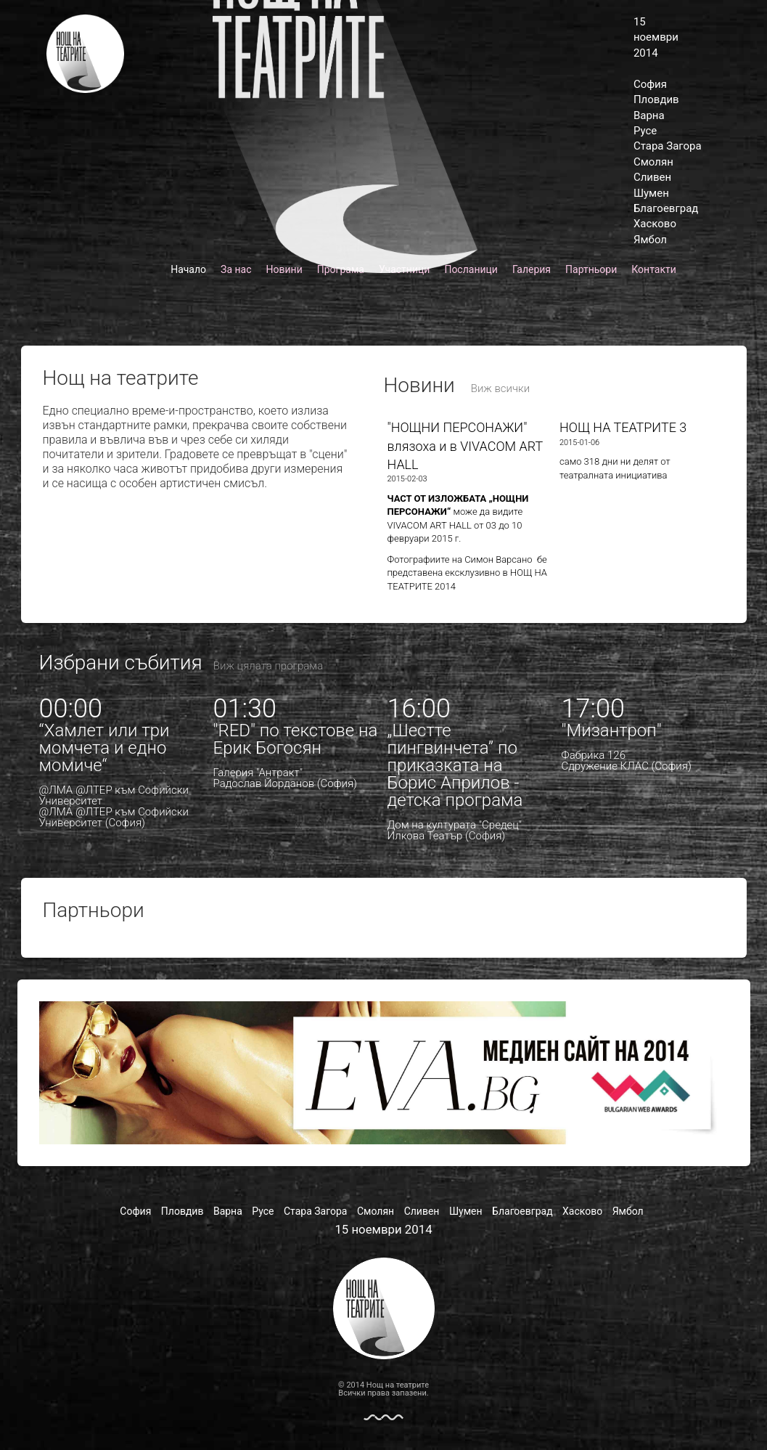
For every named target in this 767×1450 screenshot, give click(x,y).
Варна (649, 115)
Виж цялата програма (268, 665)
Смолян (653, 161)
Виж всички (500, 388)
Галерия (531, 269)
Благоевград (665, 208)
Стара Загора (667, 145)
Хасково (654, 223)
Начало (188, 269)
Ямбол (650, 239)
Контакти (653, 269)
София (650, 84)
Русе (645, 130)
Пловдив (656, 99)
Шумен (651, 193)
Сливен (652, 177)
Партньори (591, 269)
